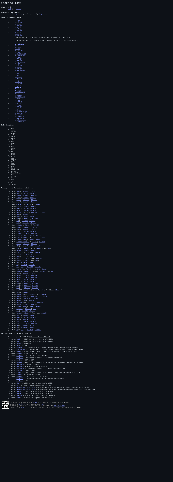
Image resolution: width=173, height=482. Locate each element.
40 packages (43, 17)
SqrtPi (19, 468)
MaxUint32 (20, 432)
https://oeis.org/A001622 (41, 451)
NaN (17, 346)
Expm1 (13, 185)
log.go (17, 96)
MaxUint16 (20, 430)
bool (41, 307)
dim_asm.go (19, 56)
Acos (13, 156)
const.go (18, 42)
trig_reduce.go (21, 134)
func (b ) (28, 283)
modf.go (18, 108)
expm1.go (18, 70)
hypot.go (18, 82)
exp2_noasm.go (20, 64)
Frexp (18, 295)
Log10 (13, 191)
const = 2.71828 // (30, 398)
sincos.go (19, 122)
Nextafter (20, 348)
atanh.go (18, 36)
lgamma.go (19, 94)
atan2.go (18, 35)
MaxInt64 (19, 422)
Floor (13, 187)
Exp (12, 182)
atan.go (18, 33)
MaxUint (19, 427)
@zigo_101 (24, 479)
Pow (12, 199)
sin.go (17, 120)
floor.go (18, 72)
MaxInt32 (19, 420)
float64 (25, 229)
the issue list (59, 477)
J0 (17, 312)
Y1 (17, 387)
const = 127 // (22, 425)
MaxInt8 (19, 425)
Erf (17, 263)
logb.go (18, 104)
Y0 (17, 385)
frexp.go (18, 78)
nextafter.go (20, 110)
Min (17, 339)
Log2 (13, 193)
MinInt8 (19, 449)
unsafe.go (19, 136)
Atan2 (13, 166)
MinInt (19, 439)
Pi (17, 454)
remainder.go (20, 116)
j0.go (17, 86)
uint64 (38, 285)
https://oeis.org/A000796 (40, 454)
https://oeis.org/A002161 (44, 468)
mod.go (17, 106)
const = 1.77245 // (32, 468)
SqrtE (18, 464)
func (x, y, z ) (26, 293)
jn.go (17, 90)
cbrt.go (18, 40)
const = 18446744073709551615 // (47, 427)
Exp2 (13, 183)
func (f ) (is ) (25, 310)
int (48, 295)
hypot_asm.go (20, 84)
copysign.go (19, 52)
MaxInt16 (19, 417)
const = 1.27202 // (33, 466)
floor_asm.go (20, 74)
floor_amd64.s (20, 142)
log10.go (18, 98)
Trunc (13, 221)
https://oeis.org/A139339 (45, 466)
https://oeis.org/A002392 (42, 401)
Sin (12, 209)
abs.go (17, 25)
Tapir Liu (44, 475)
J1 (17, 314)
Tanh (13, 219)
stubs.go (18, 128)
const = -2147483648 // (29, 444)
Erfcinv (19, 268)
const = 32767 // (24, 417)
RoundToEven (16, 207)
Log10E (19, 405)
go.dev (18, 10)
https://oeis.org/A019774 (43, 464)
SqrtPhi (19, 466)
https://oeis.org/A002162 (42, 403)
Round (13, 205)
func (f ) (26, 280)
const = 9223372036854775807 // (45, 415)
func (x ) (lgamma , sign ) (32, 322)
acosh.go (18, 27)
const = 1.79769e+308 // (47, 413)
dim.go (17, 54)
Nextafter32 (21, 351)
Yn (17, 390)
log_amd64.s (19, 146)
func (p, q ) (25, 300)
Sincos (14, 211)
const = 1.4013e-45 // (50, 456)
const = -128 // (23, 449)
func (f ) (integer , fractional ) (36, 343)
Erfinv (19, 271)
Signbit (19, 365)
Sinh (13, 213)
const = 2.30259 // (32, 401)
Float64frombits (22, 288)
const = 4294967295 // (29, 432)
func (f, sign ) (28, 254)
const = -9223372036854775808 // (46, 439)
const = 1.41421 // (32, 461)
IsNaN (18, 310)
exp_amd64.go (20, 66)
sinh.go (18, 124)
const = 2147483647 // (29, 420)
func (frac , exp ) (29, 319)
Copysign (14, 174)
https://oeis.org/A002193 (43, 461)
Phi (17, 451)
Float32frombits (22, 283)
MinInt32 (19, 444)
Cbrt (13, 170)
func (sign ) (23, 305)
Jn (17, 317)
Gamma (18, 297)
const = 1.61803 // (31, 451)
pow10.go (18, 114)
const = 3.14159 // (31, 454)
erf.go (17, 58)
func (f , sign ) (27, 307)
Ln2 (17, 403)
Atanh (13, 168)
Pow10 (13, 201)
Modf (13, 197)
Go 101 (21, 475)
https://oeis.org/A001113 (39, 398)
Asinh (13, 162)
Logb (18, 334)
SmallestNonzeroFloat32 (25, 456)
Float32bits (21, 280)
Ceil (13, 172)
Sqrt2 (18, 461)
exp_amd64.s (19, 140)
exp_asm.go (19, 68)
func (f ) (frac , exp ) (31, 295)
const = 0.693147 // (32, 403)
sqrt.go (18, 126)
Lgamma (19, 322)
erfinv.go (19, 60)
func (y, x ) (25, 244)
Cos (12, 176)
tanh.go (18, 132)
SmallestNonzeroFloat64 (25, 459)
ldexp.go (18, 92)
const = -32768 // (25, 442)
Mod (12, 195)
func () (19, 346)
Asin (13, 160)
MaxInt (19, 415)
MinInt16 (19, 442)
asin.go (18, 29)
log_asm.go (19, 102)
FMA (17, 293)
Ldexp (18, 319)
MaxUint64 (20, 434)
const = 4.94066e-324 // (53, 459)
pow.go (17, 112)
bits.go (18, 38)
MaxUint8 (19, 437)
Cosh (13, 178)
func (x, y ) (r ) (29, 348)
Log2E (18, 408)
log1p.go (18, 100)
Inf (17, 305)
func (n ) (22, 356)
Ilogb (18, 302)
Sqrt (13, 215)
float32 (32, 280)
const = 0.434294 (21, 405)
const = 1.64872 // (32, 464)
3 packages (19, 17)
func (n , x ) (26, 317)
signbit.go (19, 118)
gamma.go (18, 80)
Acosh (13, 158)
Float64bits (21, 285)
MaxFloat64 (20, 413)
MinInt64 (19, 447)
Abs (12, 154)
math (9, 10)
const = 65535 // (25, 430)
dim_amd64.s (19, 138)
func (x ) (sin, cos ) (29, 370)
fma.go (17, 76)
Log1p (18, 329)
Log (12, 189)
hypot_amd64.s (20, 144)
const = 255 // (23, 437)
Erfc (18, 266)
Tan (12, 217)
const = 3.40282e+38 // (44, 410)
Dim (12, 180)
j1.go (17, 88)
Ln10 (18, 401)
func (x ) (23, 229)
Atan (13, 164)
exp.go (17, 62)
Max (17, 336)
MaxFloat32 (20, 410)
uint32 (38, 280)
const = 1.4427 (20, 408)
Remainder (15, 203)
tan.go (17, 130)
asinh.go (18, 31)
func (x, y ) (24, 261)
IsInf (18, 307)
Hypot (18, 300)
